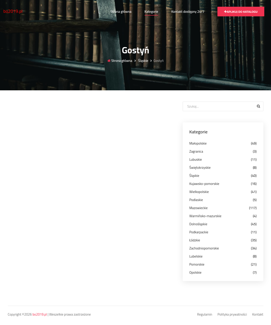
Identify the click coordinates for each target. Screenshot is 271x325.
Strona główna (121, 11)
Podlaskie (196, 200)
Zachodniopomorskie (204, 248)
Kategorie (151, 11)
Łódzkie (194, 240)
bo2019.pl (13, 11)
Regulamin (204, 314)
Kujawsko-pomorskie (204, 183)
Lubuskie (195, 159)
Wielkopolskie (199, 191)
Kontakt (257, 314)
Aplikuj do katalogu (241, 12)
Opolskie (195, 272)
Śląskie (142, 60)
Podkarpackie (198, 232)
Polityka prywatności (232, 314)
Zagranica (196, 151)
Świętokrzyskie (200, 167)
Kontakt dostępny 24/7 (187, 11)
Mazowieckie (198, 208)
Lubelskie (196, 256)
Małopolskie (198, 143)
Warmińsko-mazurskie (205, 216)
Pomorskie (196, 264)
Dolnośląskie (198, 224)
